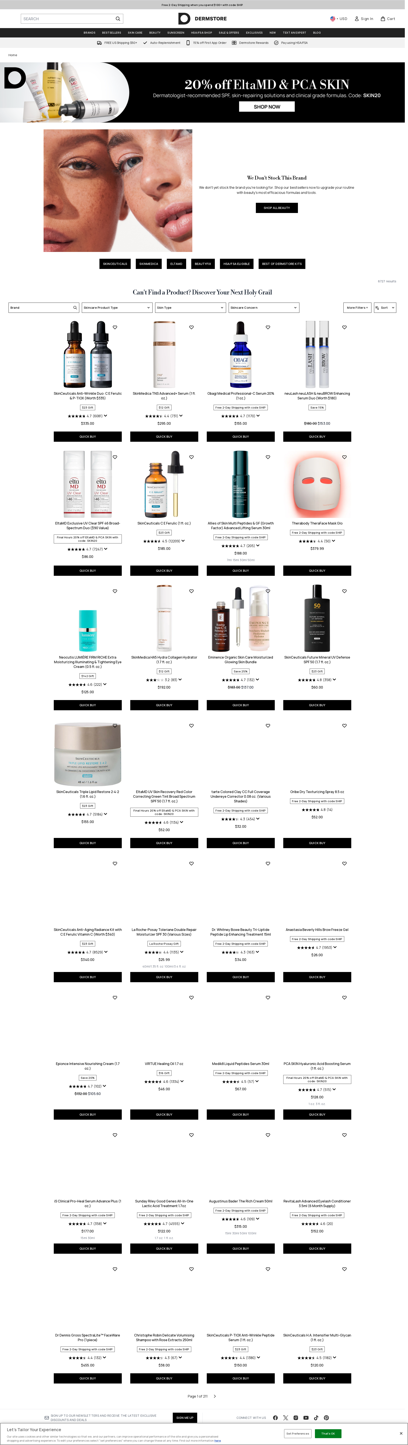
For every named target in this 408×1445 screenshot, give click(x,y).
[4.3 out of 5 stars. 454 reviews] (162, 948)
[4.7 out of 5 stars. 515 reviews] (238, 1218)
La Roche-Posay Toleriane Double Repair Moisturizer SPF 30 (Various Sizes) (87, 1061)
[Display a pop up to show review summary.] (335, 415)
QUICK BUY (317, 437)
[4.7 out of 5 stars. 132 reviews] (161, 813)
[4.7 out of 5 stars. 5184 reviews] (314, 813)
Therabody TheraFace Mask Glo (240, 656)
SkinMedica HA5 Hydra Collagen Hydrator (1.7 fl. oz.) (88, 793)
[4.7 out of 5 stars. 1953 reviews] (238, 1076)
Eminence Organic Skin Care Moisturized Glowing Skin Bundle (164, 793)
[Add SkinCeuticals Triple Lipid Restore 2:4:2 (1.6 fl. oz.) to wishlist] (344, 725)
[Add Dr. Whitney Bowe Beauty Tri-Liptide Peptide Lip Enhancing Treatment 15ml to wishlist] (191, 992)
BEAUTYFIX (203, 264)
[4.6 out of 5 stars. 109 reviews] (161, 1348)
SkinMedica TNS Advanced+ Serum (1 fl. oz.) (87, 525)
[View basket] (388, 18)
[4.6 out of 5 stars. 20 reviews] (241, 1352)
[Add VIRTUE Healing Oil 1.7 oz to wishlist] (115, 1126)
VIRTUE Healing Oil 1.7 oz (87, 1192)
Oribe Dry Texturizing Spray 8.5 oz (241, 920)
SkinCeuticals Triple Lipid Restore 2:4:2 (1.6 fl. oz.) (317, 793)
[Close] (401, 1433)
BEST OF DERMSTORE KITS (282, 264)
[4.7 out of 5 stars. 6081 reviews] (314, 416)
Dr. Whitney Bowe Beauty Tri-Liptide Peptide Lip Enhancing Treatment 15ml (164, 1061)
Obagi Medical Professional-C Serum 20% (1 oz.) (164, 525)
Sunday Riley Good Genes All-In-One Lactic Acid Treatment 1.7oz (88, 1332)
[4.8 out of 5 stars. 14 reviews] (240, 938)
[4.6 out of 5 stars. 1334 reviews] (85, 1210)
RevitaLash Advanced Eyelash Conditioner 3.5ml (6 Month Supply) (240, 1332)
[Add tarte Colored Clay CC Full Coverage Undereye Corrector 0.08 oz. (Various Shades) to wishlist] (191, 854)
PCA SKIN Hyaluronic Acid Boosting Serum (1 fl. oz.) (240, 1195)
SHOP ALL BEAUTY (277, 208)
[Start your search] (72, 18)
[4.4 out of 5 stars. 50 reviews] (238, 674)
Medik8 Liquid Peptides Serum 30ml (164, 1192)
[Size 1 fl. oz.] (92, 1367)
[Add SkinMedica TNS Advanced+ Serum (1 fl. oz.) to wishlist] (115, 457)
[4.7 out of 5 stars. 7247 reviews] (315, 549)
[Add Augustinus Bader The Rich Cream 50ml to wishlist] (191, 1264)
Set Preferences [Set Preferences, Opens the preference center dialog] (297, 1433)
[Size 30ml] (166, 693)
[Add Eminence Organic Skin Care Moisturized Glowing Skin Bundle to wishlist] (191, 725)
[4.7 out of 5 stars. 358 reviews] (315, 1215)
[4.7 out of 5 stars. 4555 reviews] (85, 1352)
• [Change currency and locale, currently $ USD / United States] (338, 18)
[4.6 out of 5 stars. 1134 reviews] (85, 951)
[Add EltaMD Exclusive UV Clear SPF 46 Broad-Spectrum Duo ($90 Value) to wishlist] (344, 457)
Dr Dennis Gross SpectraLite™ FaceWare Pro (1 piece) (317, 1332)
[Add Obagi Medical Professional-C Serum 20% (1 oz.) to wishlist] (191, 457)
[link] (364, 18)
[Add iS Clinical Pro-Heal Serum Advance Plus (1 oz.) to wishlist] (344, 1126)
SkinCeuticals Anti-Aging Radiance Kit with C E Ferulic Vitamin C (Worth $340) (317, 923)
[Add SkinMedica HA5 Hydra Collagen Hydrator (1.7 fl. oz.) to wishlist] (115, 725)
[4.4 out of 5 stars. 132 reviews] (314, 1352)
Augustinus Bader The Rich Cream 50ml (164, 1330)
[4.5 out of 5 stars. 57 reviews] (162, 1210)
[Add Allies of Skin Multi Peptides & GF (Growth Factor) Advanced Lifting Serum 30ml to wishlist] (191, 590)
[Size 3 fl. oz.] (244, 1233)
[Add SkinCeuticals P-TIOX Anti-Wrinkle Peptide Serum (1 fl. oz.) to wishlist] (191, 1398)
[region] (204, 1434)
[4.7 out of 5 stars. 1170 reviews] (162, 546)
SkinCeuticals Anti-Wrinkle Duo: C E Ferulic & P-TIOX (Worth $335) (317, 395)
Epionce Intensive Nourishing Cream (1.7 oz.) (317, 1061)
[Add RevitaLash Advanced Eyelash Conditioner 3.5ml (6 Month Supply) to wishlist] (268, 1264)
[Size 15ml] (159, 693)
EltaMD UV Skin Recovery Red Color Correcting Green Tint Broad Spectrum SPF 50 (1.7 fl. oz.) (88, 925)
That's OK (328, 1433)
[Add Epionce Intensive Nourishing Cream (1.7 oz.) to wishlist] (344, 992)
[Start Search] (117, 18)
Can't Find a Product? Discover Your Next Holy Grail (202, 293)
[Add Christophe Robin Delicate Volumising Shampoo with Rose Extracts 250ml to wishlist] (115, 1398)
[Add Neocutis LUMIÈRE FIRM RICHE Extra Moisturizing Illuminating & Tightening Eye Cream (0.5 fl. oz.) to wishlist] (344, 590)
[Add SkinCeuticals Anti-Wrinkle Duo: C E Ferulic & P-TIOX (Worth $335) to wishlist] (344, 327)
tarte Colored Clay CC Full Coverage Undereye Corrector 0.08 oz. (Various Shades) (164, 925)
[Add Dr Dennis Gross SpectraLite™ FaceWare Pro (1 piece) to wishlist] (344, 1264)
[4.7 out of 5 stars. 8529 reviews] (315, 943)
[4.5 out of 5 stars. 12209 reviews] (85, 674)
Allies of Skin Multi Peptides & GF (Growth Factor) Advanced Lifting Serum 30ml (164, 658)
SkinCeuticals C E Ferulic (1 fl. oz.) (88, 656)
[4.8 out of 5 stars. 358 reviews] (238, 813)
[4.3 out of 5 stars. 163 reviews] (161, 1081)
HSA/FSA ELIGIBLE (237, 264)
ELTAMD (176, 264)
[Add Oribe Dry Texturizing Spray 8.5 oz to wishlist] (268, 854)
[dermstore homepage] (202, 19)
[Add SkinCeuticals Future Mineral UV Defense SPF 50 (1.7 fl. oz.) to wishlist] (268, 725)
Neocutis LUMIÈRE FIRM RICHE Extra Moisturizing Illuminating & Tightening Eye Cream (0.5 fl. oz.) (317, 661)
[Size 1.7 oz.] (82, 1367)
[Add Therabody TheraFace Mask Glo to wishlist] (268, 590)
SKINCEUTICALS (115, 264)
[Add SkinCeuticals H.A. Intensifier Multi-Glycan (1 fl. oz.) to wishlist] (268, 1398)
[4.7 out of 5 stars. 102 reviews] (314, 1081)
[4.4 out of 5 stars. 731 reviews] (85, 546)
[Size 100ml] (175, 1362)
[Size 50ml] (174, 693)
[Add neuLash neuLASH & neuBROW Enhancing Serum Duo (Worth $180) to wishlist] (268, 457)
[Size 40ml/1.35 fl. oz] (76, 1095)
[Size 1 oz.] (235, 1233)
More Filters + (357, 308)
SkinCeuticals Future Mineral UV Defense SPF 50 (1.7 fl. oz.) (241, 793)
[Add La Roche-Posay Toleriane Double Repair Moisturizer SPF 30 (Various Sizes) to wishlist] (115, 992)
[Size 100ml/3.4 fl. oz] (98, 1095)
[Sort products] (385, 308)
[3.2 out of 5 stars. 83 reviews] (85, 813)
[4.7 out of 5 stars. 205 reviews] (162, 679)
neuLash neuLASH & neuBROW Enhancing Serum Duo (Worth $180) (240, 525)
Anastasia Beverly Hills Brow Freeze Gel (240, 1058)
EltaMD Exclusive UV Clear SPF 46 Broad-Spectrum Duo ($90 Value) (317, 525)
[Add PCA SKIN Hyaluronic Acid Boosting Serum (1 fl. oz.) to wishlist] (268, 1126)
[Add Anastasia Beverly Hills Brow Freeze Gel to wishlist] (268, 992)
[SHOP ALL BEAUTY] (118, 190)
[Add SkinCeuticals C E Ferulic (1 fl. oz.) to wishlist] (115, 590)
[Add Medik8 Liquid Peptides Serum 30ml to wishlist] (191, 1126)
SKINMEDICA (148, 264)
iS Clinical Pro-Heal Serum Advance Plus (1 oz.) (317, 1195)
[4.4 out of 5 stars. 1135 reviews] (85, 1081)
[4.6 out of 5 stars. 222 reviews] (315, 683)
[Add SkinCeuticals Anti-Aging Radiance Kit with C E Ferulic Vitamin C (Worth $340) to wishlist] (344, 854)
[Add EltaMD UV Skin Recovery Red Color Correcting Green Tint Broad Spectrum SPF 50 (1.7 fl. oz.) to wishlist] (115, 854)
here (217, 1440)
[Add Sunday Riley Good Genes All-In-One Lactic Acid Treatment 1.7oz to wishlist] (115, 1264)
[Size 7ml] (152, 693)
